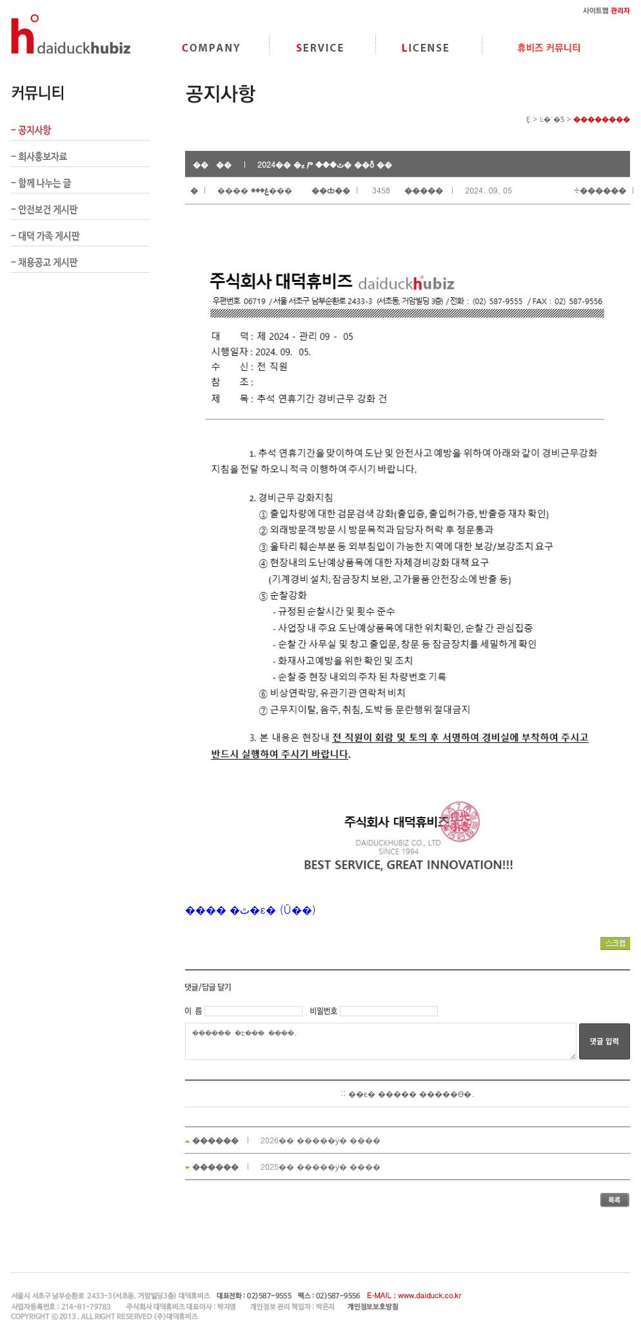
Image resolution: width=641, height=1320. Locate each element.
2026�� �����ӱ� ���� (320, 1139)
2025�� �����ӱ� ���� (320, 1166)
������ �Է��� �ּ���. (381, 1041)
